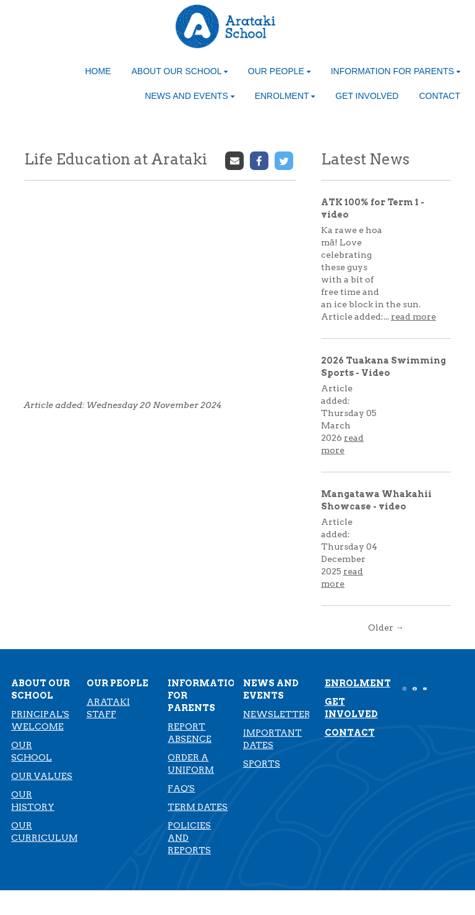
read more (413, 316)
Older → (386, 627)
